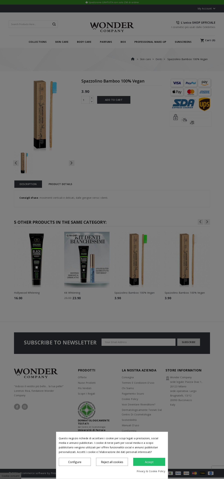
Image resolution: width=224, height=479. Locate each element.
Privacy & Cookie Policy (151, 471)
